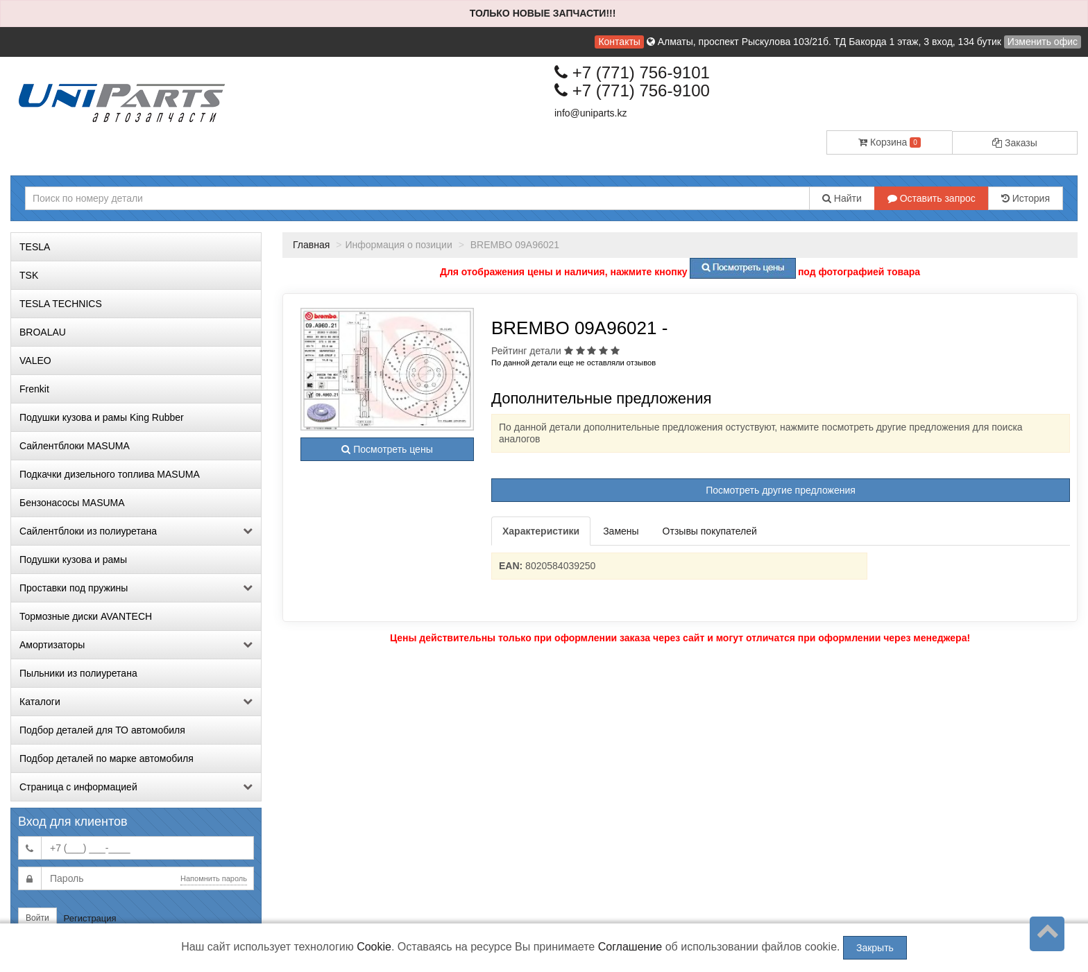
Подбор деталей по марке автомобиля (106, 758)
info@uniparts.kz (590, 113)
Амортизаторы (136, 644)
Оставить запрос (931, 198)
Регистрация (90, 918)
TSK (28, 275)
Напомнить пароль (213, 878)
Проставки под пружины (136, 587)
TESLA (34, 246)
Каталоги (136, 701)
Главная (311, 244)
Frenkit (34, 388)
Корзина (889, 142)
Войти (37, 918)
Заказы (1014, 142)
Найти (842, 198)
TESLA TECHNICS (60, 303)
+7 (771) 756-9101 (632, 72)
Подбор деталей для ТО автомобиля (102, 730)
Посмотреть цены (386, 449)
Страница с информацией (136, 786)
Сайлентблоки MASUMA (74, 445)
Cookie (374, 947)
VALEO (35, 360)
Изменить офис (1043, 41)
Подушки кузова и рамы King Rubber (101, 417)
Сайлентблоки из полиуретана (136, 531)
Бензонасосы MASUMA (72, 502)
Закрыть (875, 947)
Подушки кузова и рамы (73, 559)
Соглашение (630, 947)
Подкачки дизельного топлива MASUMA (109, 474)
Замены (620, 531)
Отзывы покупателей (710, 531)
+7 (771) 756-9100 (632, 90)
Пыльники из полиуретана (78, 673)
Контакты (619, 41)
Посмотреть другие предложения (781, 490)
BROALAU (42, 332)
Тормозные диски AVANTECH (85, 616)
